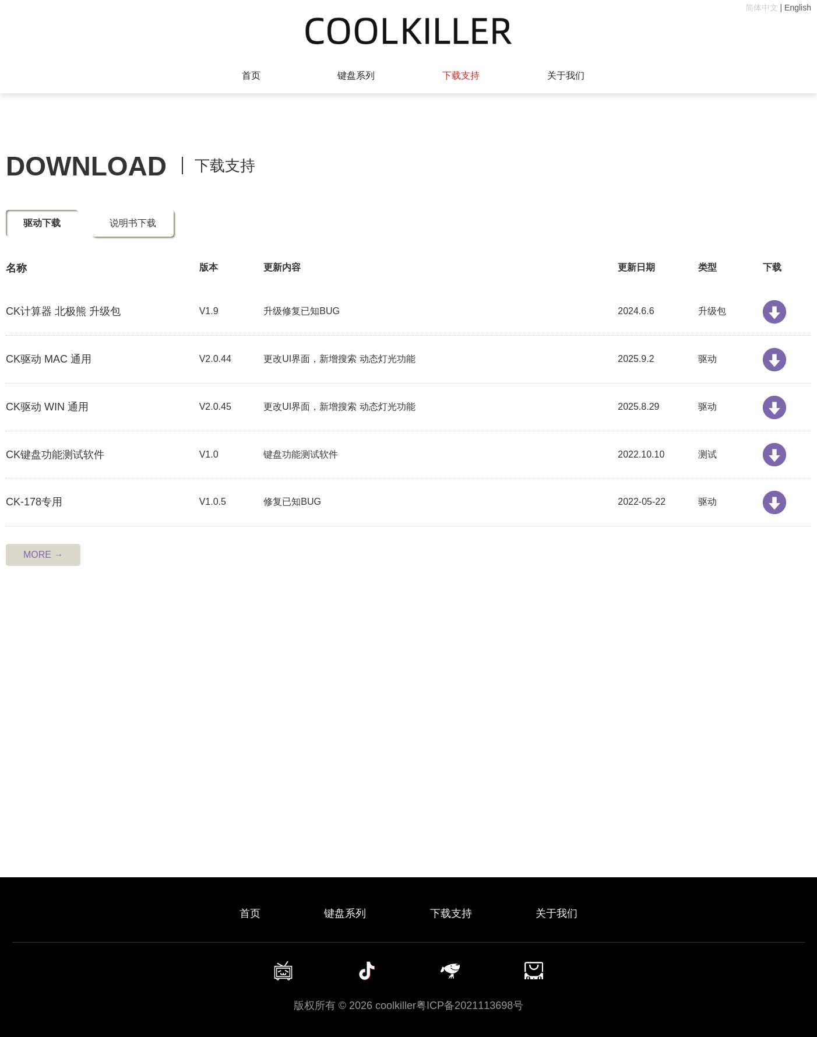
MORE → (43, 555)
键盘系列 (356, 75)
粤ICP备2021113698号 (469, 1005)
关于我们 (565, 75)
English (797, 7)
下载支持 (461, 75)
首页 (251, 75)
